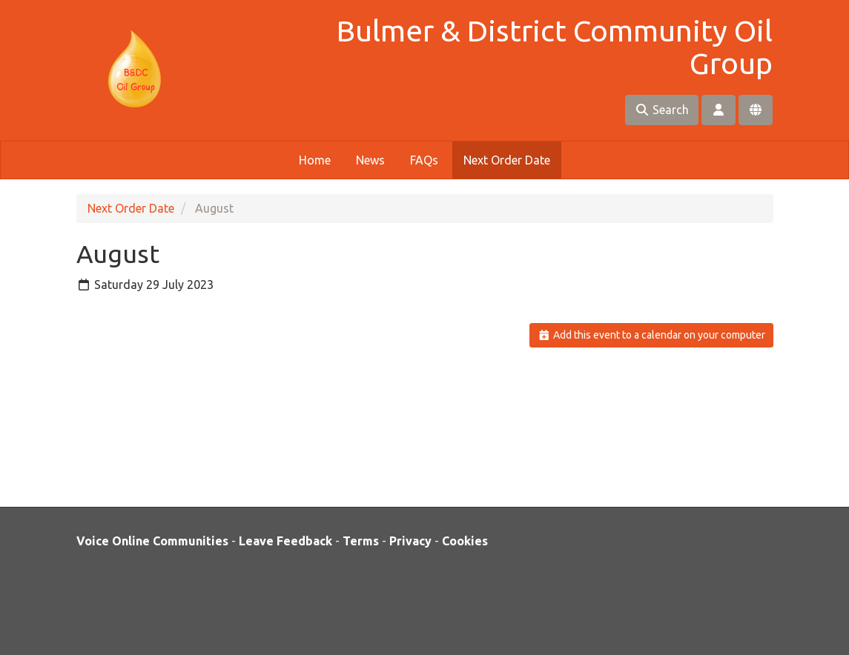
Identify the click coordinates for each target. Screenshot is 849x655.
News (370, 160)
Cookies (465, 541)
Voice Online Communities (152, 541)
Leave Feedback (285, 541)
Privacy (410, 541)
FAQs (424, 160)
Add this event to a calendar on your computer (651, 335)
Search (662, 109)
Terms (361, 541)
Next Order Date (506, 160)
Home (315, 160)
